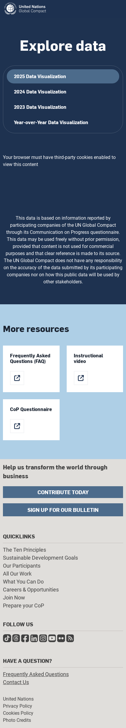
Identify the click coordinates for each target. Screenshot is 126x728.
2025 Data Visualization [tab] (40, 76)
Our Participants (21, 566)
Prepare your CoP (23, 605)
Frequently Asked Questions (36, 674)
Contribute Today (63, 492)
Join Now (14, 597)
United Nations (18, 699)
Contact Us (16, 682)
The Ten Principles (24, 550)
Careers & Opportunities (31, 589)
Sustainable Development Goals (40, 558)
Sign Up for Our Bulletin (63, 509)
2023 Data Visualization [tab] (40, 106)
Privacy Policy (17, 706)
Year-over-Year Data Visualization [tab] (51, 122)
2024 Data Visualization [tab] (40, 91)
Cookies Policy (18, 713)
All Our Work (17, 574)
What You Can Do (23, 582)
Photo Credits (17, 720)
